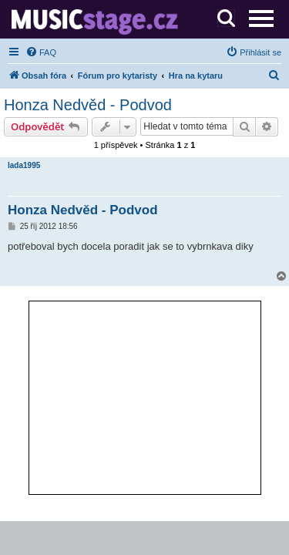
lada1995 (24, 165)
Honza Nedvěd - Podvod (88, 104)
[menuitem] (40, 52)
